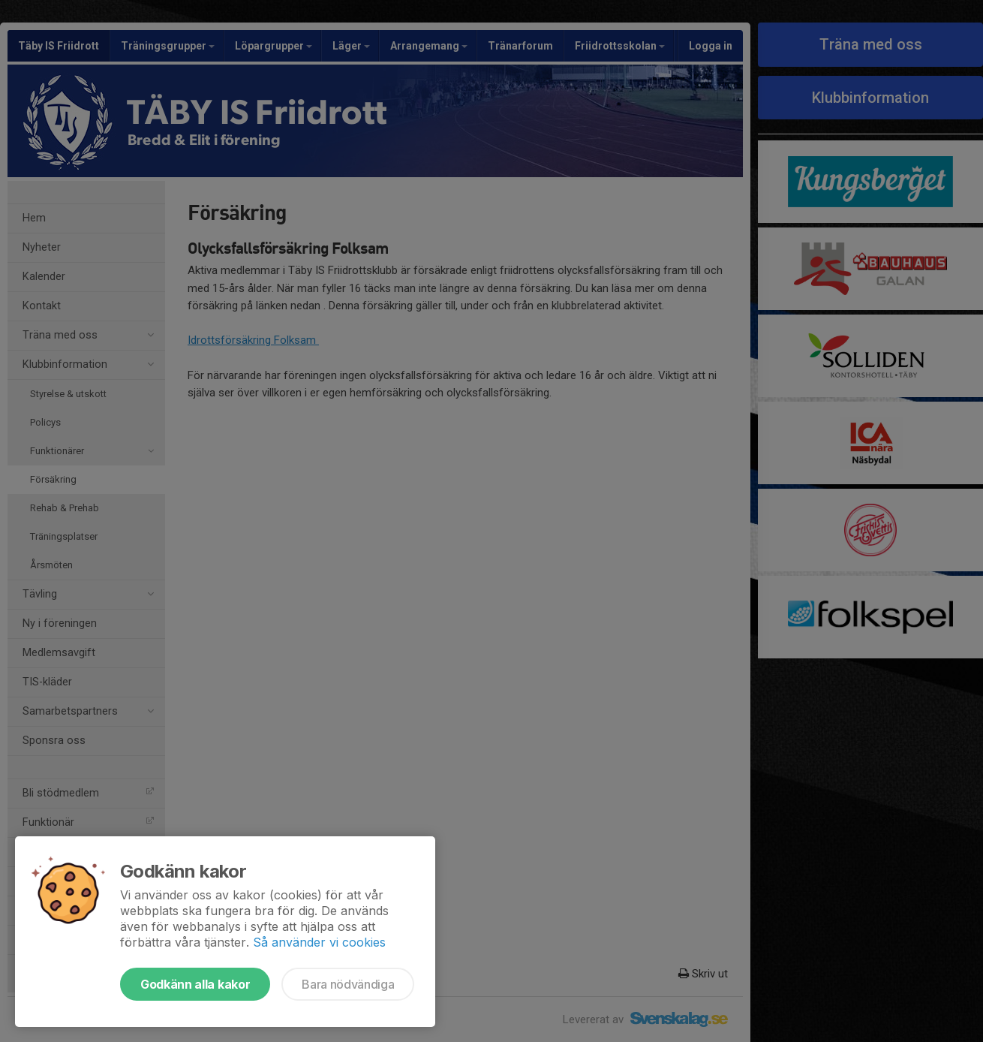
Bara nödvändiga (348, 984)
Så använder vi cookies (319, 942)
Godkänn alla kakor (195, 984)
